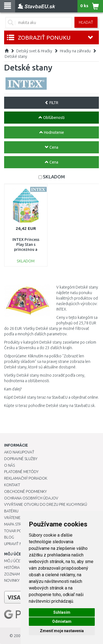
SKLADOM (54, 176)
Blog (9, 537)
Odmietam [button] (61, 621)
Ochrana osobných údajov (31, 498)
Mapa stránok (17, 524)
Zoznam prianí (18, 574)
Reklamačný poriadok (25, 478)
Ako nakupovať (19, 452)
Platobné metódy (21, 471)
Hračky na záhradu (75, 51)
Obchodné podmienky (25, 491)
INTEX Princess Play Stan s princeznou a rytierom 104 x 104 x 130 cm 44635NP (26, 249)
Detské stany (16, 56)
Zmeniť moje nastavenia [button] (62, 631)
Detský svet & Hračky (34, 51)
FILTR (51, 102)
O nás (9, 465)
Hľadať (86, 22)
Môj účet (13, 561)
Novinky (12, 580)
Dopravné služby (20, 458)
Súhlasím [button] (61, 612)
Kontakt (12, 485)
